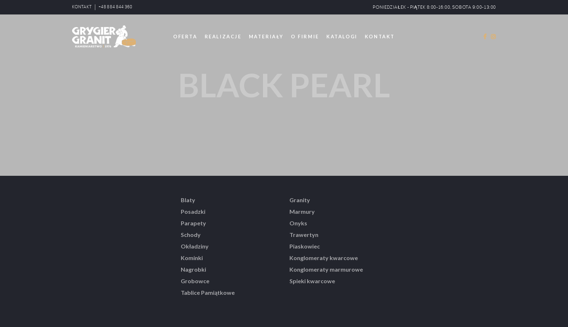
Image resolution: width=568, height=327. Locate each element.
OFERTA (185, 36)
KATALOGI (342, 36)
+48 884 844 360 (116, 7)
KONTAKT (82, 7)
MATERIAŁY (266, 36)
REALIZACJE (223, 36)
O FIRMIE (305, 36)
